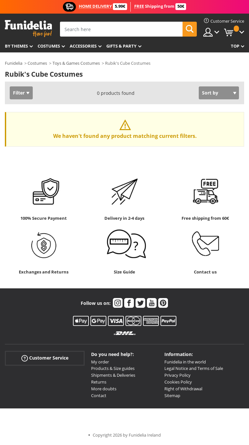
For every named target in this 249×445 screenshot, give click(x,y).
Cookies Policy (178, 382)
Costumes (49, 46)
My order (100, 362)
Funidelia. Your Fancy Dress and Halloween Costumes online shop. (28, 28)
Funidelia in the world (185, 362)
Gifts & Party (121, 46)
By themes (16, 46)
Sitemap (172, 395)
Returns (98, 382)
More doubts (103, 389)
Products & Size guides (113, 368)
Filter (19, 93)
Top (235, 46)
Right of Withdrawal (183, 389)
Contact (98, 395)
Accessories (83, 46)
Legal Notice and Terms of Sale (193, 368)
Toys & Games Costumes (76, 63)
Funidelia (13, 63)
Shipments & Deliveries (113, 375)
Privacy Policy (177, 375)
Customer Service (44, 357)
